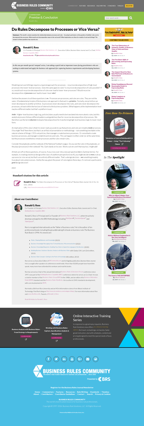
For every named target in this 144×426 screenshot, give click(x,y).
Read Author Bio (28, 55)
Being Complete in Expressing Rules (119, 97)
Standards (112, 6)
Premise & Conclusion (49, 18)
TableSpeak (29, 221)
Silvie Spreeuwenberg (120, 241)
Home (34, 392)
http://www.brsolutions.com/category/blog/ (61, 291)
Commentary (73, 6)
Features (82, 6)
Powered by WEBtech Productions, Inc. (72, 412)
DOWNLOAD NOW (119, 148)
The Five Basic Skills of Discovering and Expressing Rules (121, 61)
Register (129, 6)
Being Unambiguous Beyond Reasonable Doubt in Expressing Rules (122, 86)
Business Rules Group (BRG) (56, 277)
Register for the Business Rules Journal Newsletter (72, 387)
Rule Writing (101, 6)
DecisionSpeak (81, 218)
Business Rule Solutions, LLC (49, 50)
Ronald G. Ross (34, 21)
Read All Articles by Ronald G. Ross (48, 55)
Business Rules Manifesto (65, 280)
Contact (81, 394)
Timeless (120, 6)
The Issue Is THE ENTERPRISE (119, 278)
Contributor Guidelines (64, 394)
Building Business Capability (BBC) (34, 53)
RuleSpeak (70, 218)
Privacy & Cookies (105, 394)
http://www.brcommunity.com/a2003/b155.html (45, 187)
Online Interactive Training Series (87, 318)
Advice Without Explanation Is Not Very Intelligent (119, 238)
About (34, 394)
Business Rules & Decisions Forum (73, 272)
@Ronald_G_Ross (57, 294)
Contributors (45, 394)
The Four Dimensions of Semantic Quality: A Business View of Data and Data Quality (122, 48)
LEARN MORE (26, 338)
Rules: (44, 240)
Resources (91, 6)
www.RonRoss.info (37, 294)
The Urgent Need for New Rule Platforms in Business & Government (122, 74)
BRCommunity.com (56, 261)
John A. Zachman (120, 279)
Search (91, 394)
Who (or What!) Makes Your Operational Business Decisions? (119, 197)
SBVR (55, 283)
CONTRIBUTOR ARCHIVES (119, 40)
